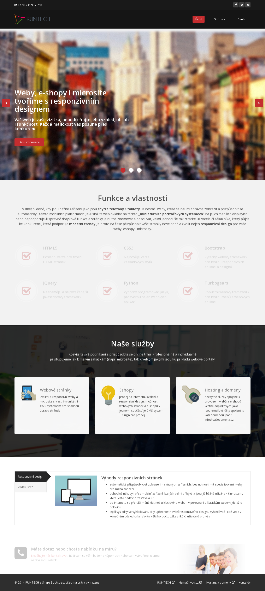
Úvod (198, 19)
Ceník (241, 19)
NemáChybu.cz (190, 582)
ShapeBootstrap (53, 582)
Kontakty (244, 582)
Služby (219, 19)
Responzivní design (30, 473)
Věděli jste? (25, 484)
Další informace (29, 144)
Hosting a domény (220, 582)
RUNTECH (32, 582)
